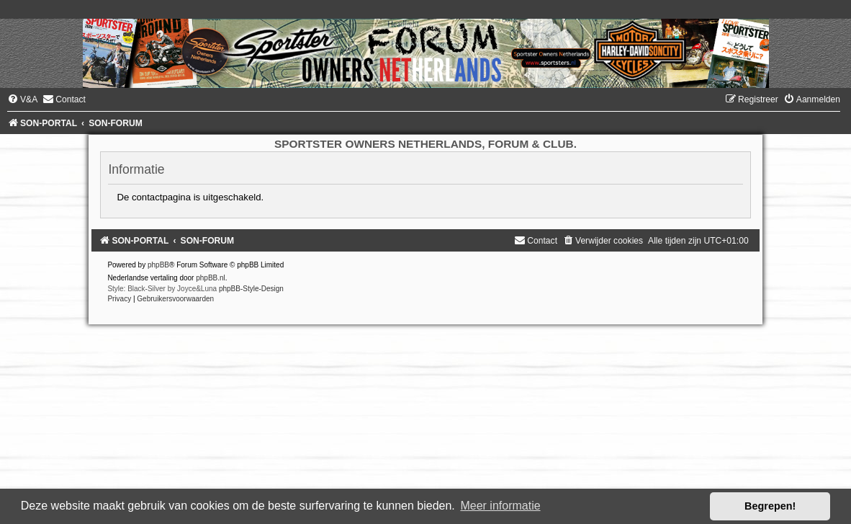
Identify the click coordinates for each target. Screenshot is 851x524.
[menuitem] (22, 99)
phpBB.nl (210, 278)
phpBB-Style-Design (251, 289)
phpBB (158, 265)
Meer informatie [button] (500, 505)
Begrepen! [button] (770, 506)
